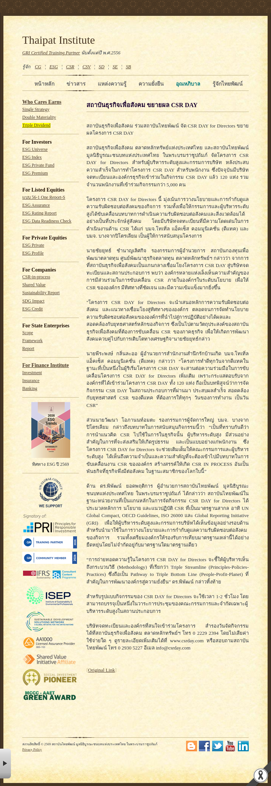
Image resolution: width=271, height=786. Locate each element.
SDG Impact (33, 301)
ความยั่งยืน (151, 84)
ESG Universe (35, 149)
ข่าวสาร (76, 84)
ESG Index (32, 157)
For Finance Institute (45, 365)
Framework (32, 340)
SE (115, 66)
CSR (70, 66)
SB (128, 66)
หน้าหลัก (44, 84)
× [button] (5, 763)
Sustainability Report (41, 292)
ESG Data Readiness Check (46, 221)
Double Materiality (39, 117)
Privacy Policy (32, 749)
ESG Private (33, 245)
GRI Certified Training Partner (51, 52)
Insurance (30, 380)
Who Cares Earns (42, 102)
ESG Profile (33, 253)
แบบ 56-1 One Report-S (43, 197)
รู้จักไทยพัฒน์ (227, 84)
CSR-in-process (36, 277)
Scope (27, 332)
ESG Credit (32, 309)
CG (38, 66)
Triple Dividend (36, 125)
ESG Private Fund (38, 165)
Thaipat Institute (58, 40)
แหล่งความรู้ (112, 84)
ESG (53, 66)
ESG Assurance (36, 205)
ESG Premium (35, 173)
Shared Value (34, 284)
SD (102, 66)
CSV (86, 66)
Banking (29, 388)
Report (28, 348)
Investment (32, 372)
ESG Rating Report (39, 213)
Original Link (101, 670)
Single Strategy (35, 109)
